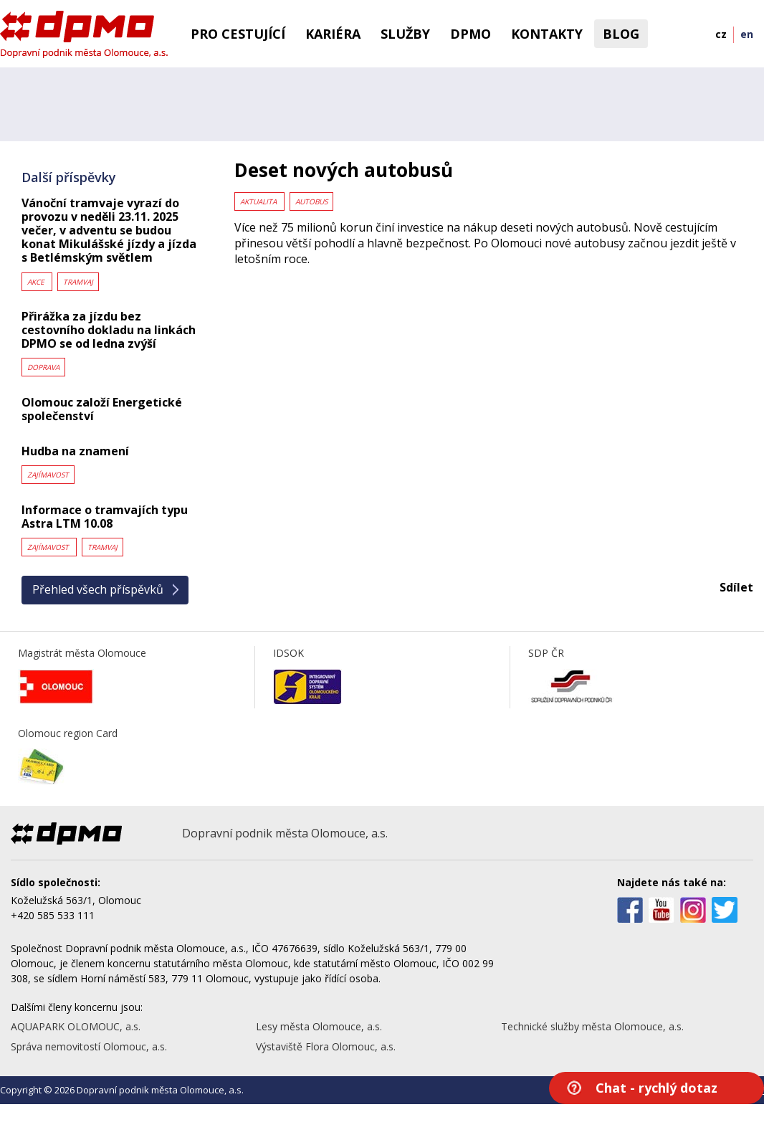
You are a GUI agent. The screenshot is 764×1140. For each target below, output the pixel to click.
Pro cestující (238, 33)
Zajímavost (48, 475)
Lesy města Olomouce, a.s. (319, 1026)
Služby (405, 33)
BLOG (621, 33)
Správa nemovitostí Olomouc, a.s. (89, 1046)
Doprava (43, 367)
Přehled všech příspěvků (97, 589)
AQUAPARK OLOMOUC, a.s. (75, 1026)
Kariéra (332, 33)
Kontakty (547, 33)
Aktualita (259, 201)
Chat (656, 1087)
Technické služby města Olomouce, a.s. (592, 1026)
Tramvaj (78, 282)
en (746, 34)
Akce (37, 282)
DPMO (470, 33)
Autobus (311, 201)
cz (721, 34)
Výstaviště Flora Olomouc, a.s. (326, 1046)
